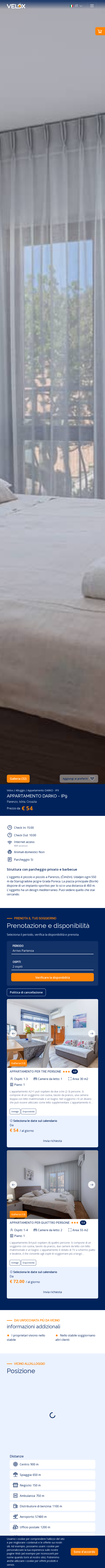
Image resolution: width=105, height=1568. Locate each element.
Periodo (18, 945)
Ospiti (17, 961)
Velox (10, 790)
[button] (76, 6)
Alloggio (20, 790)
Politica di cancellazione (26, 992)
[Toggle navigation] (92, 5)
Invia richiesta (52, 1141)
